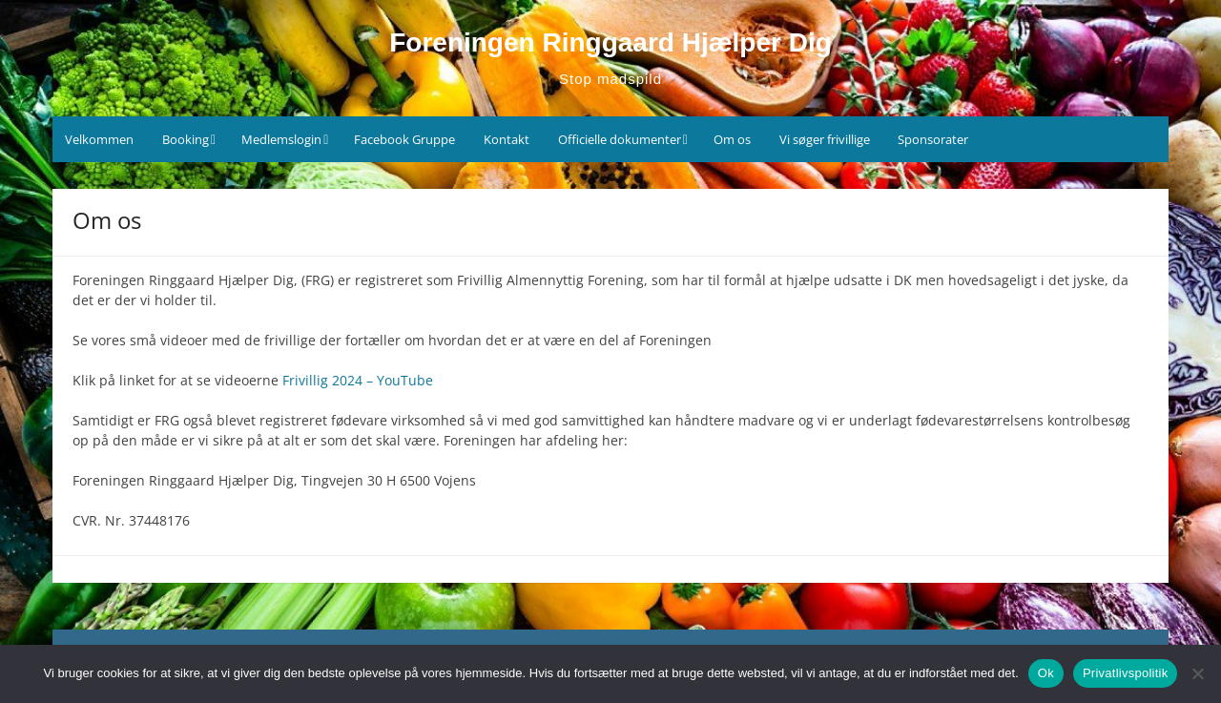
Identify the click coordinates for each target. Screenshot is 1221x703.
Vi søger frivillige (824, 139)
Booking (185, 139)
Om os (732, 139)
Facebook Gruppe (404, 139)
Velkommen (99, 139)
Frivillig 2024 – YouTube (357, 380)
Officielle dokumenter (619, 139)
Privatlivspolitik (1126, 673)
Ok (1046, 673)
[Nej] (1197, 673)
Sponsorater (933, 139)
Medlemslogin (281, 139)
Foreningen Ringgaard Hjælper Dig (610, 42)
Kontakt (506, 139)
